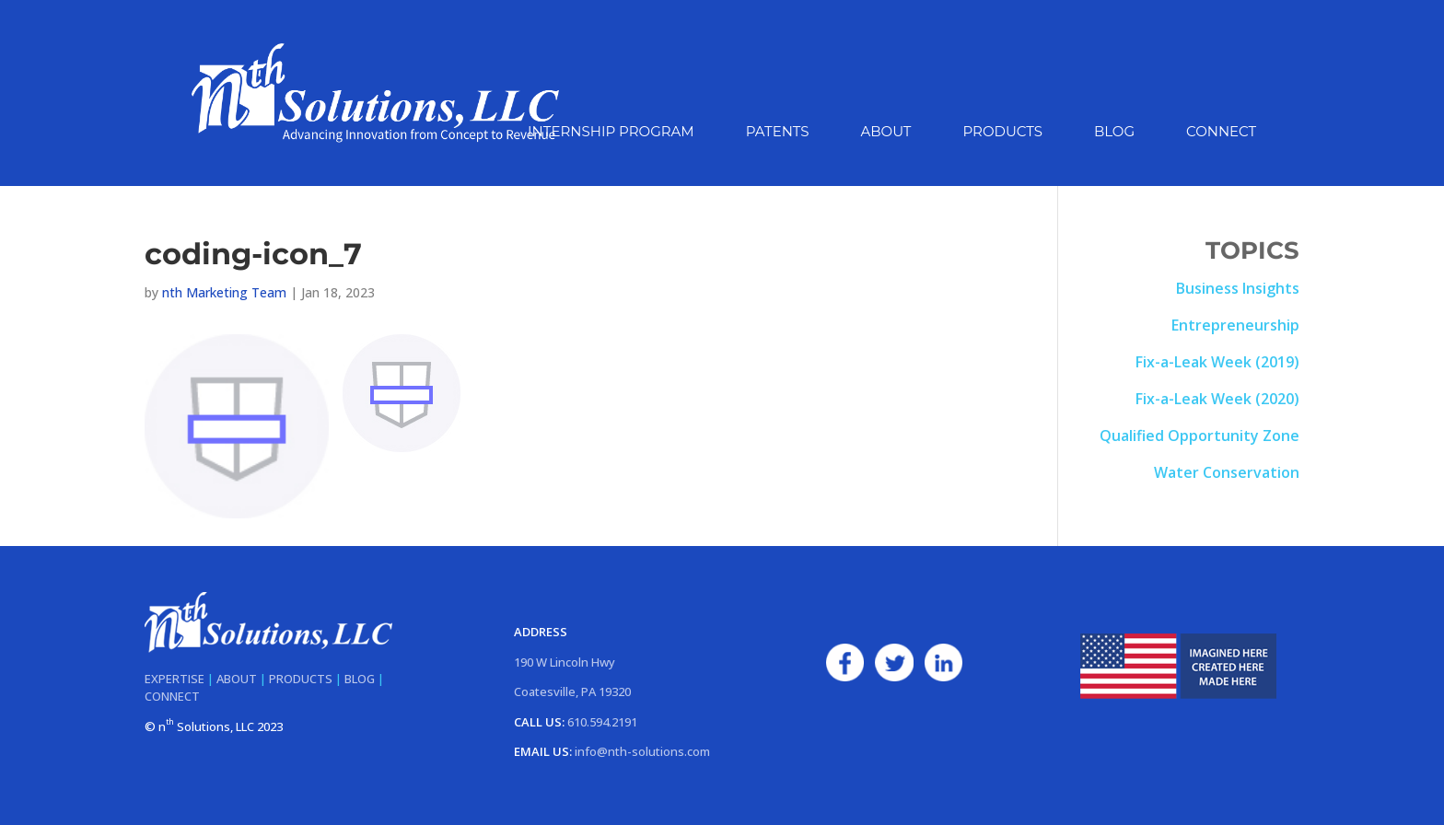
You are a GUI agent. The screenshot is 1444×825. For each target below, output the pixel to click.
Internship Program (611, 132)
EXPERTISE (174, 678)
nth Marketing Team (224, 292)
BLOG (359, 678)
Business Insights (1237, 288)
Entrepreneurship (1235, 325)
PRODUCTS (300, 678)
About (886, 132)
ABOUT (236, 678)
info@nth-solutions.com (642, 751)
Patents (777, 132)
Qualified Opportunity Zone (1199, 435)
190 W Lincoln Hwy (564, 662)
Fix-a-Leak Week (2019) (1217, 362)
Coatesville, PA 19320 (572, 691)
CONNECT (172, 696)
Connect (1221, 132)
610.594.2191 (602, 722)
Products (1002, 132)
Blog (1114, 132)
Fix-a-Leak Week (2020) (1217, 399)
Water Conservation (1226, 472)
